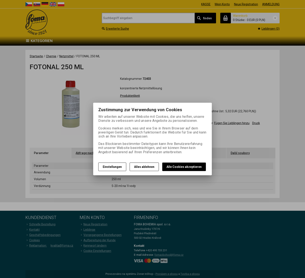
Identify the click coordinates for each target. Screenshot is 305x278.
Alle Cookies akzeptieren (184, 166)
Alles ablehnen (144, 166)
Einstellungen (112, 166)
